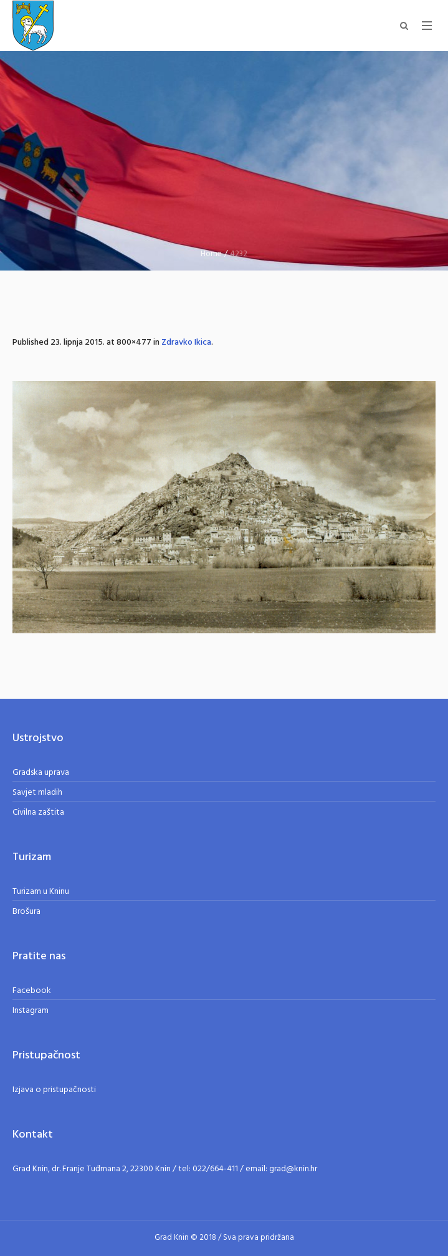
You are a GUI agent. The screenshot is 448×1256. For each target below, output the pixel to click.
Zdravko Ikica (186, 342)
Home (211, 254)
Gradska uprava (40, 772)
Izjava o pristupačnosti (54, 1090)
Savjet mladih (37, 792)
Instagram (30, 1011)
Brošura (26, 911)
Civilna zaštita (38, 812)
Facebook (31, 991)
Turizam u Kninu (40, 891)
